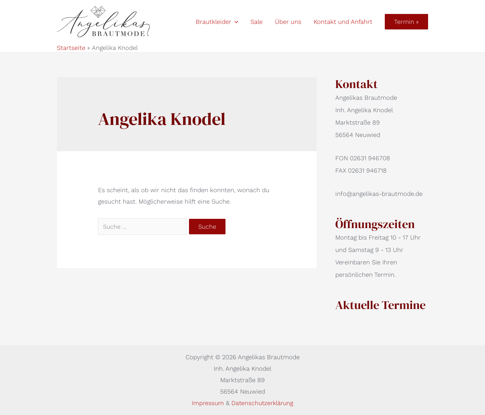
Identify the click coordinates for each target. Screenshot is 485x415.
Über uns (288, 21)
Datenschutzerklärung (263, 403)
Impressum (208, 403)
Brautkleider (217, 22)
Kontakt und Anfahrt (343, 21)
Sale (257, 21)
